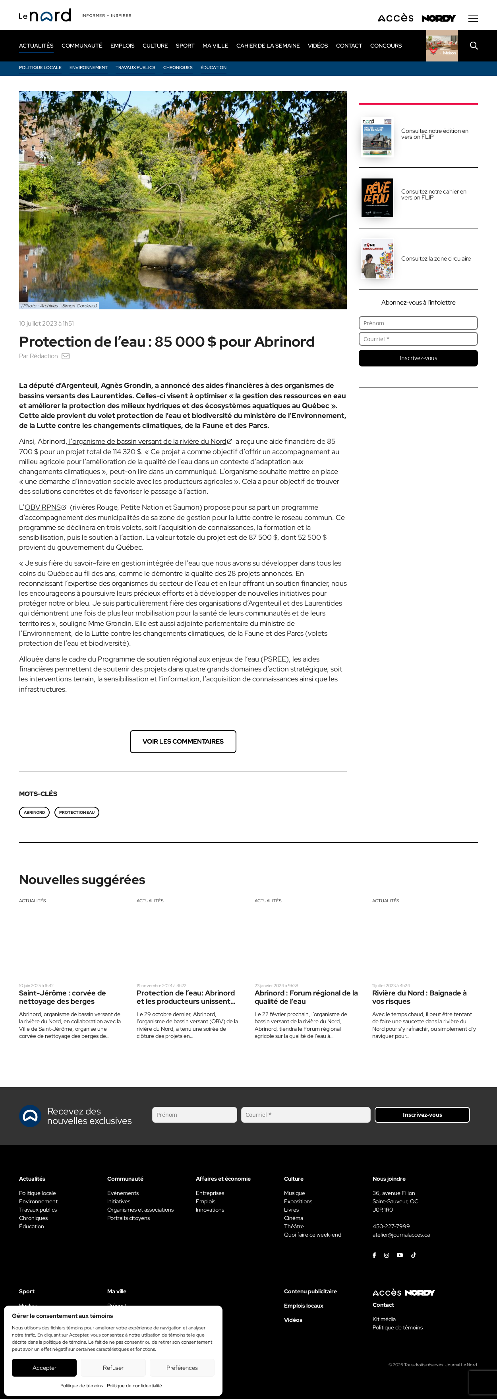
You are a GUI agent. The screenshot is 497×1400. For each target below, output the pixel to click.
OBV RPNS (43, 507)
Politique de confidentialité (134, 1386)
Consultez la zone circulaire (436, 259)
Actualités (32, 901)
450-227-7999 (391, 1227)
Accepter (44, 1368)
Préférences (182, 1368)
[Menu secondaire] (473, 19)
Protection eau (77, 813)
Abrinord (34, 813)
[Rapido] (442, 46)
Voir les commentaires (183, 742)
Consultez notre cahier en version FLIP (433, 195)
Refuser (113, 1368)
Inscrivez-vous (418, 358)
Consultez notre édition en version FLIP (434, 135)
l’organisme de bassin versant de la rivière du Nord (147, 442)
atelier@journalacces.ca (401, 1235)
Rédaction (44, 357)
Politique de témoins (81, 1386)
